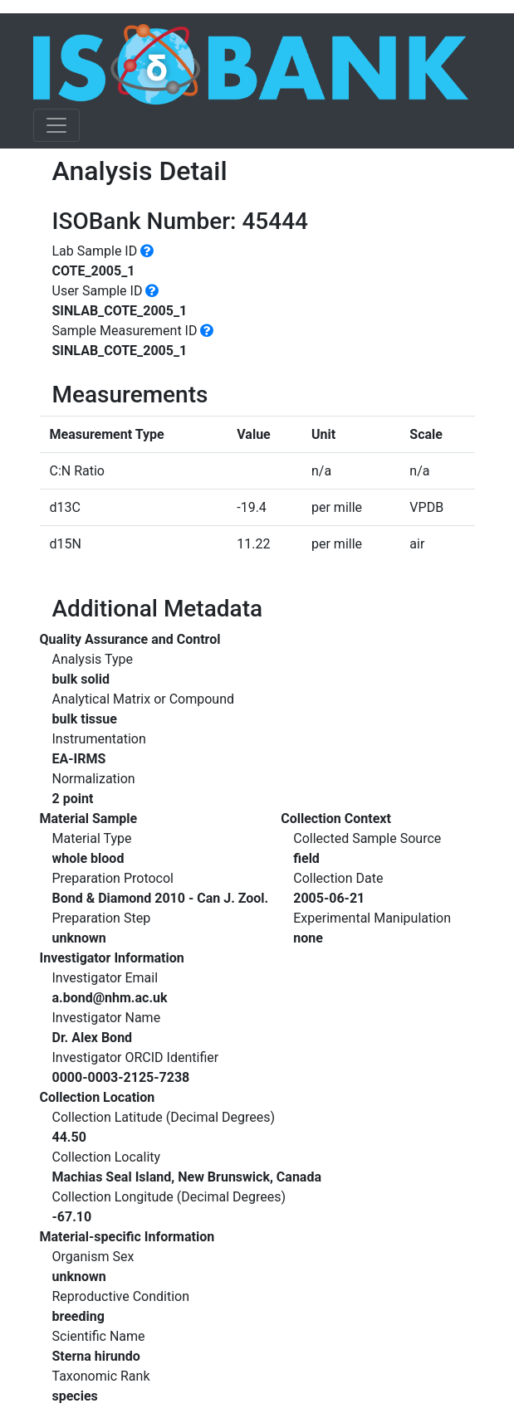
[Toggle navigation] (56, 125)
